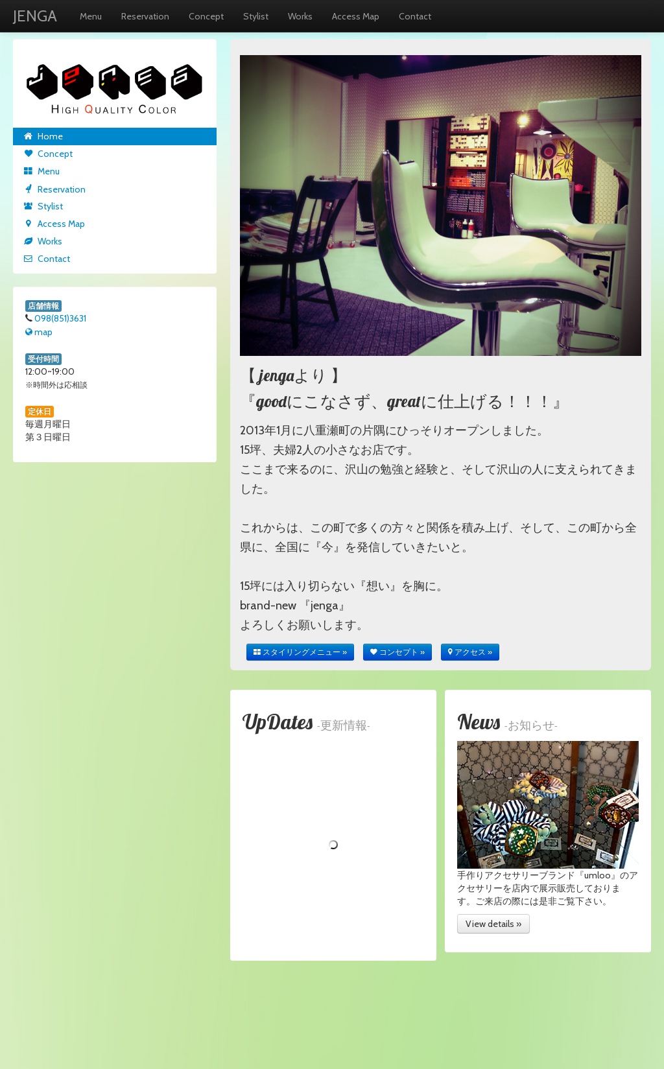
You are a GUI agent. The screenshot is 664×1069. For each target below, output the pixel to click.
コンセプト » (397, 652)
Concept (206, 16)
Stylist (255, 16)
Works (300, 16)
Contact (415, 16)
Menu (91, 16)
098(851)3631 (60, 318)
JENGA (35, 15)
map (39, 332)
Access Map (355, 16)
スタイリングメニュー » (300, 652)
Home (43, 136)
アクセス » (470, 652)
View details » (493, 924)
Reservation (145, 16)
